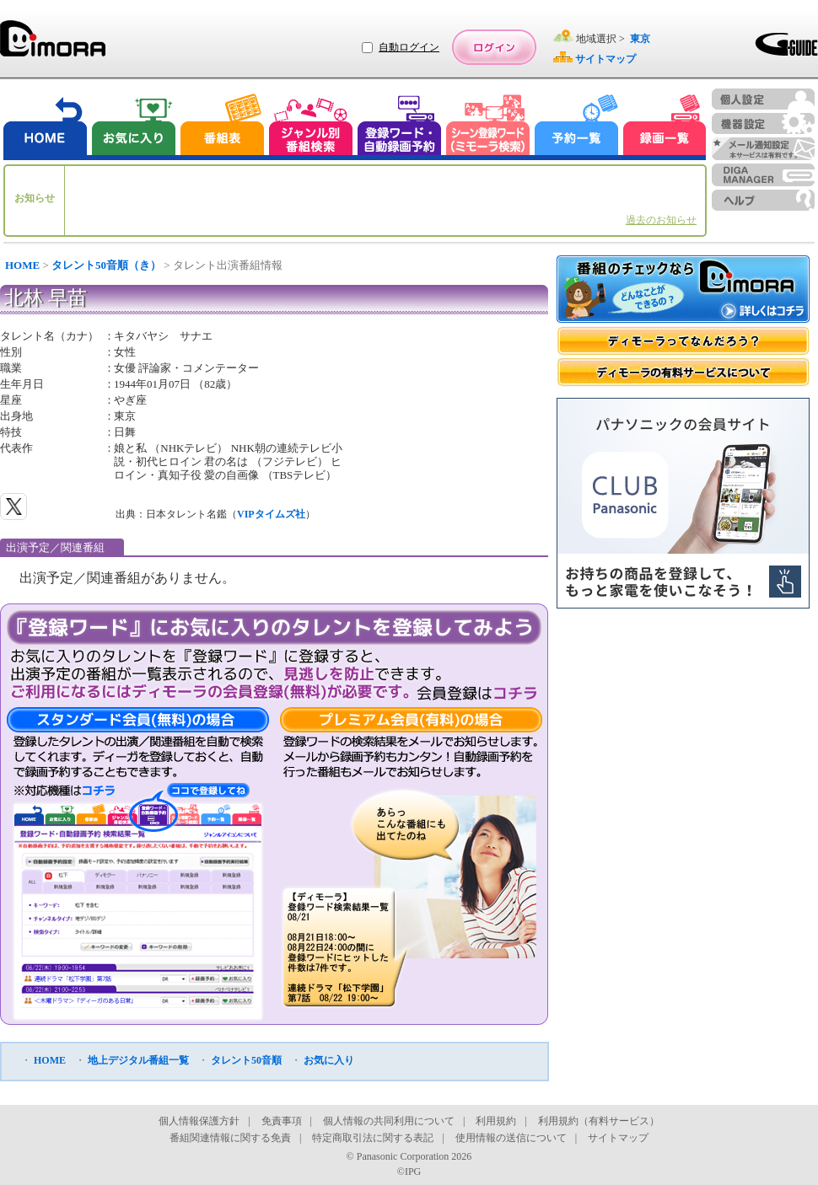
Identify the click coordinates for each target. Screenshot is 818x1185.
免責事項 (281, 1121)
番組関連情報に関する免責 (230, 1138)
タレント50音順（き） (106, 265)
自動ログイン (409, 47)
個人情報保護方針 (199, 1121)
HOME (22, 265)
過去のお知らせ (661, 220)
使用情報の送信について (511, 1138)
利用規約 (496, 1121)
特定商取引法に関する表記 (372, 1138)
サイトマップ (618, 1138)
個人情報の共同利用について (389, 1121)
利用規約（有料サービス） (598, 1121)
